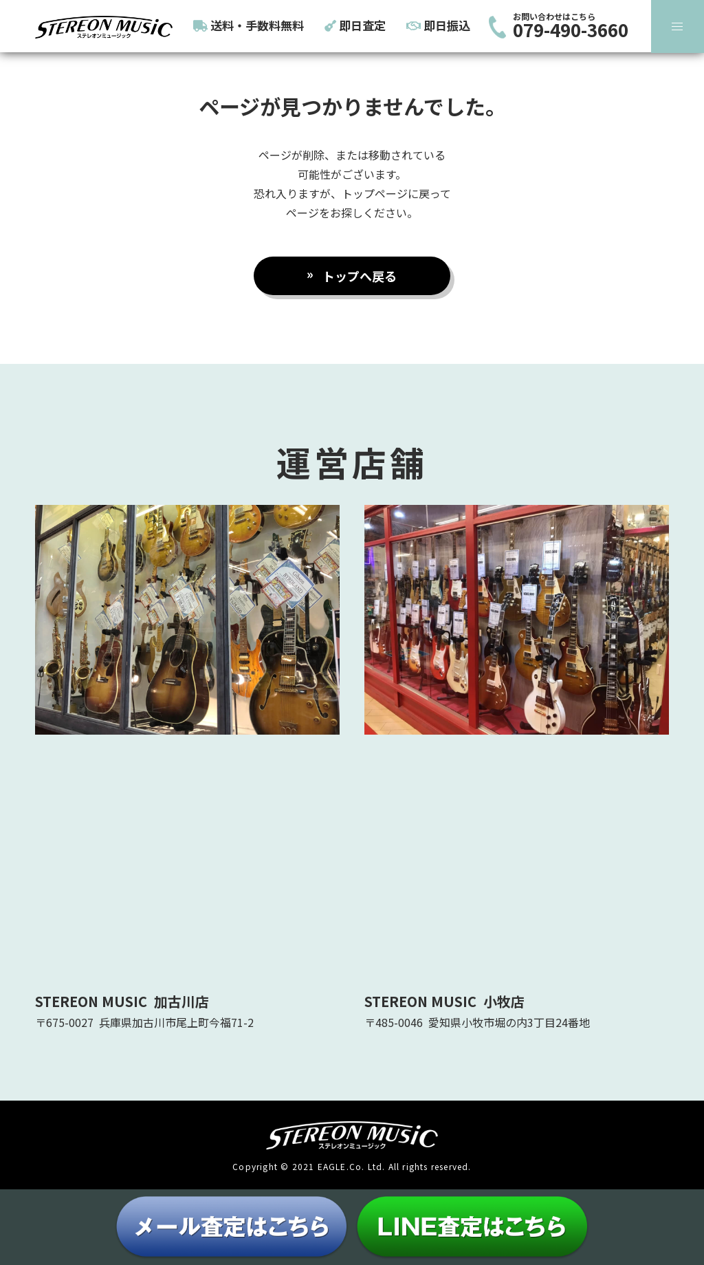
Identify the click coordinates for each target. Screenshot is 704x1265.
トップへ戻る (359, 276)
